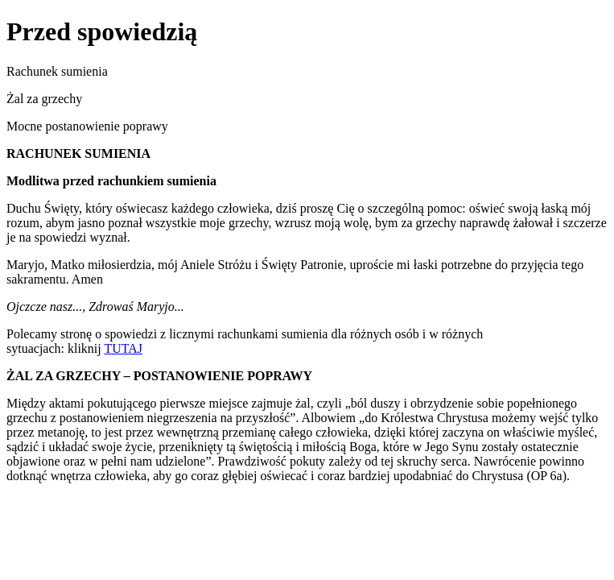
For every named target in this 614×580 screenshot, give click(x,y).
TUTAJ (123, 348)
